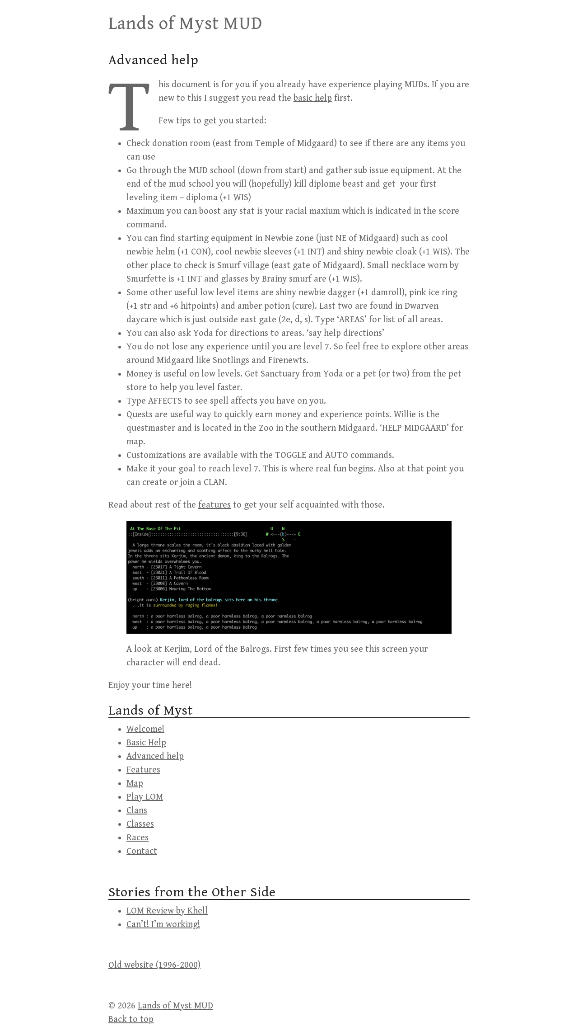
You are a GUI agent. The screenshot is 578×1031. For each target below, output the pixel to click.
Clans (136, 810)
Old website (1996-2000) (154, 965)
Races (137, 838)
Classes (140, 824)
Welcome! (145, 729)
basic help (313, 98)
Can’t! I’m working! (163, 924)
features (214, 505)
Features (143, 770)
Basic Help (146, 743)
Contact (141, 851)
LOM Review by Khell (167, 911)
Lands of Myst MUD (185, 23)
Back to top (131, 1019)
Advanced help (155, 756)
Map (134, 783)
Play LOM (144, 797)
